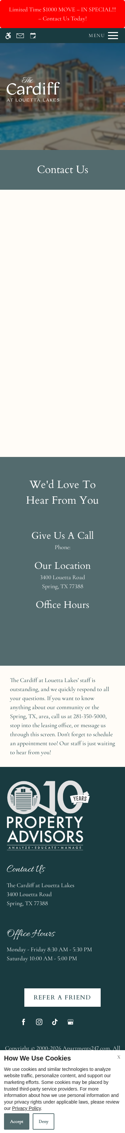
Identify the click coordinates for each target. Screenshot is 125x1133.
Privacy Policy (26, 1108)
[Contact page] (20, 35)
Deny (43, 1121)
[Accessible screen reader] (8, 35)
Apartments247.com (86, 1048)
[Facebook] (23, 1024)
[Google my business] (70, 1024)
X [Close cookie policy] (118, 1057)
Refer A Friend (62, 997)
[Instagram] (39, 1024)
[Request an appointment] (33, 35)
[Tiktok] (55, 1024)
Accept (16, 1121)
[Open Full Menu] (101, 35)
